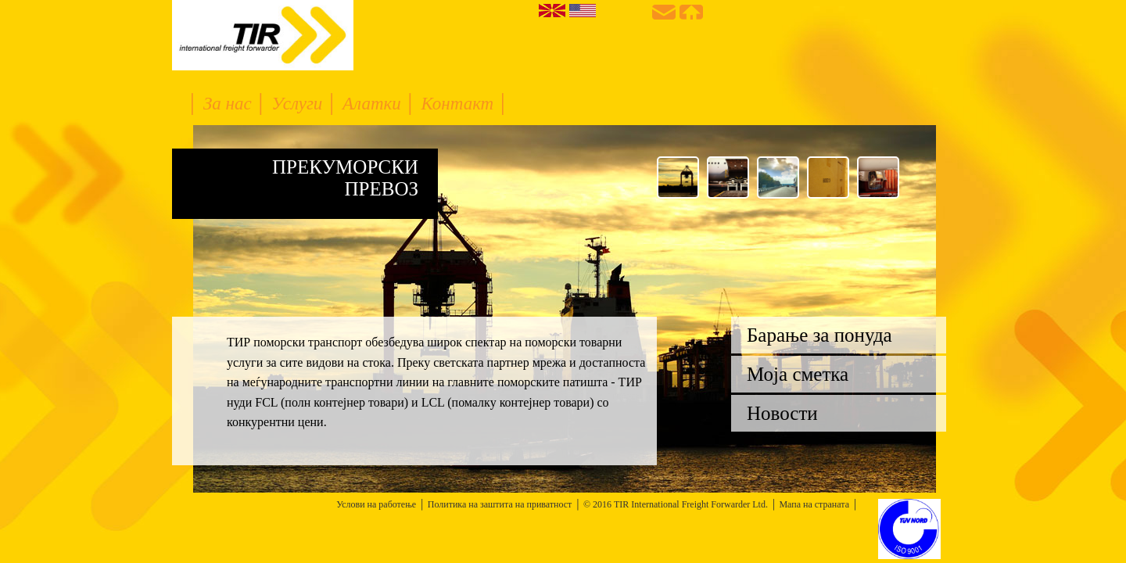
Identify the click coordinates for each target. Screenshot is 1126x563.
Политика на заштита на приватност (500, 504)
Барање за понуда (819, 335)
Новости (782, 413)
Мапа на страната (814, 504)
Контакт (459, 103)
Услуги (299, 103)
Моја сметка (797, 374)
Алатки (373, 103)
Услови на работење (376, 504)
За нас (229, 103)
